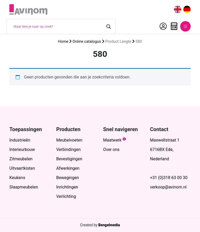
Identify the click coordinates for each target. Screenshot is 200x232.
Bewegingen (67, 177)
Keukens (17, 177)
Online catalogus (87, 41)
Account (163, 26)
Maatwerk (112, 140)
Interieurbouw (22, 149)
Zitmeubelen (21, 158)
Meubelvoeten (69, 140)
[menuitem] (177, 9)
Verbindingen (68, 149)
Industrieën (19, 140)
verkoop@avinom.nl (168, 187)
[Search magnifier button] (108, 26)
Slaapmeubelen (23, 187)
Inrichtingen (67, 187)
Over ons (111, 149)
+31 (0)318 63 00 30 (169, 177)
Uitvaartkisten (22, 168)
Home (63, 41)
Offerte (174, 26)
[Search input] (59, 26)
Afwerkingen (67, 168)
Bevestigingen (69, 158)
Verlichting (66, 196)
